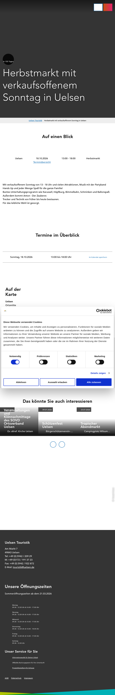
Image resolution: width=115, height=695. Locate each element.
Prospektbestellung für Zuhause (23, 668)
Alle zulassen (94, 382)
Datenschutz (16, 678)
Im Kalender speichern (98, 257)
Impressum (28, 678)
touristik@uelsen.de (23, 567)
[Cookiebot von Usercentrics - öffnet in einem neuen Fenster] (98, 311)
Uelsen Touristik (35, 120)
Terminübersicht (42, 162)
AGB (7, 678)
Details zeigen (98, 373)
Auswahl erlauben (57, 382)
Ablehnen (21, 382)
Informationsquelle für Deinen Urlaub (25, 657)
